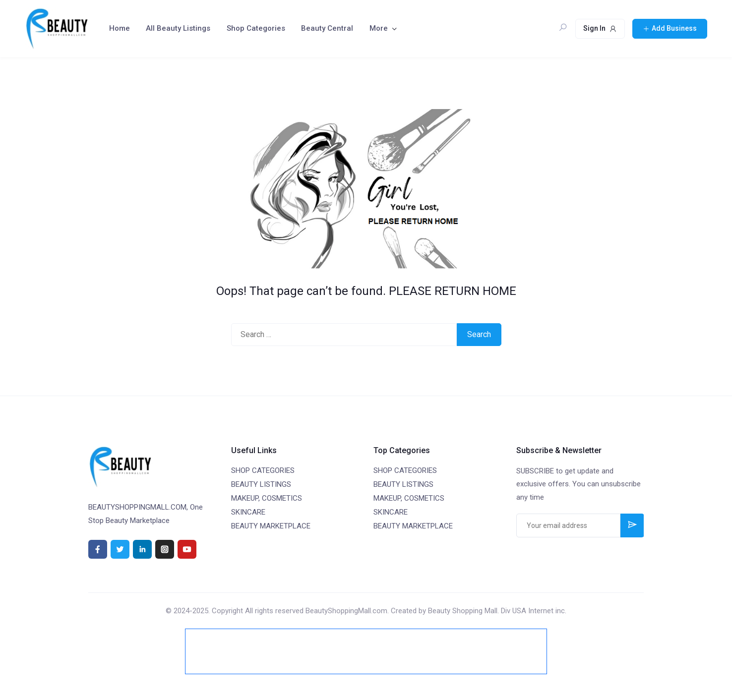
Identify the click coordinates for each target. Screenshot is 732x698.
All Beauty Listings (178, 28)
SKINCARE (248, 512)
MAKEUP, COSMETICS (266, 498)
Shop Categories (256, 28)
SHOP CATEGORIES (263, 470)
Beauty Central (327, 28)
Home (119, 28)
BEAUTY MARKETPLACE (270, 526)
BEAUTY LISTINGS (261, 484)
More (378, 28)
